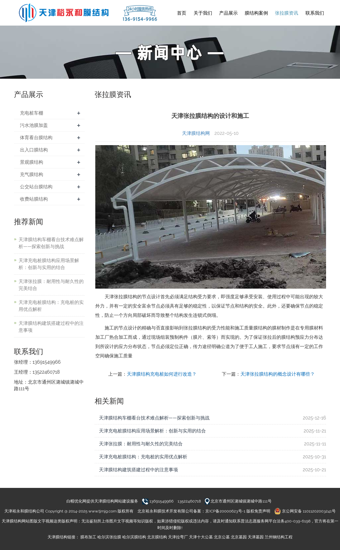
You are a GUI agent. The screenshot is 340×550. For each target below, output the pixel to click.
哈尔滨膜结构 (134, 537)
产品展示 (228, 13)
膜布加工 (88, 537)
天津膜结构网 (196, 133)
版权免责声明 (258, 511)
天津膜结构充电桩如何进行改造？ (162, 374)
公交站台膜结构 (36, 186)
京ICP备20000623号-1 (225, 511)
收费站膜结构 (34, 199)
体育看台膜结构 (36, 137)
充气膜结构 (31, 174)
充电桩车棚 (31, 113)
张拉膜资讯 (286, 13)
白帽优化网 (76, 501)
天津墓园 (256, 537)
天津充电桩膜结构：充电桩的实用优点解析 (143, 456)
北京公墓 (222, 537)
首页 (181, 13)
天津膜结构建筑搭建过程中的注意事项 (138, 469)
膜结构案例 (256, 13)
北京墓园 (239, 537)
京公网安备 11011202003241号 (305, 511)
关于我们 (203, 13)
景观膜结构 (31, 162)
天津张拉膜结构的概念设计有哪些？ (277, 374)
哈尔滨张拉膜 (109, 537)
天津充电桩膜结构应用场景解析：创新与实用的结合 (152, 430)
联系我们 (314, 13)
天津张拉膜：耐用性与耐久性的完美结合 (141, 443)
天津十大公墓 (201, 537)
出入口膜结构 (34, 149)
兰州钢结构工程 (279, 537)
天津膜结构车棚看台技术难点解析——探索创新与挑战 (154, 417)
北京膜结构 (157, 537)
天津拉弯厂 (178, 537)
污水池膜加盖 (34, 125)
